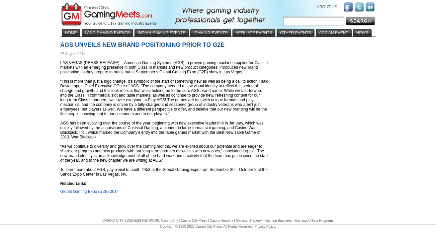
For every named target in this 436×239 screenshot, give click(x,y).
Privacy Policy (264, 226)
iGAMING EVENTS (211, 33)
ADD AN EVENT (333, 33)
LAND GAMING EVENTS (107, 33)
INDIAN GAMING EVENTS (162, 33)
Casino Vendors (221, 220)
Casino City (169, 220)
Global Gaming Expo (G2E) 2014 (89, 191)
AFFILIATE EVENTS (254, 33)
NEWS (362, 33)
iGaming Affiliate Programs (313, 220)
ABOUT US (327, 7)
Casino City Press (194, 220)
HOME (71, 33)
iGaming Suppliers (278, 220)
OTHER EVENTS (295, 33)
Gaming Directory (249, 220)
